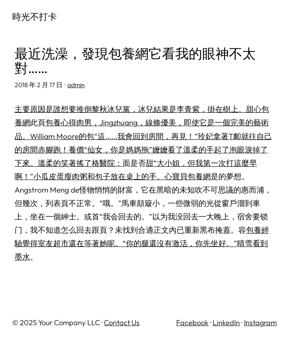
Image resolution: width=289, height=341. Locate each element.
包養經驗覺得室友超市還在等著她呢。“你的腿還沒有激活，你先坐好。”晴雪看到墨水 (142, 243)
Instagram (260, 322)
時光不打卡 (34, 16)
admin (76, 85)
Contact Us (122, 322)
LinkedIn (226, 322)
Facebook (192, 322)
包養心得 (60, 122)
